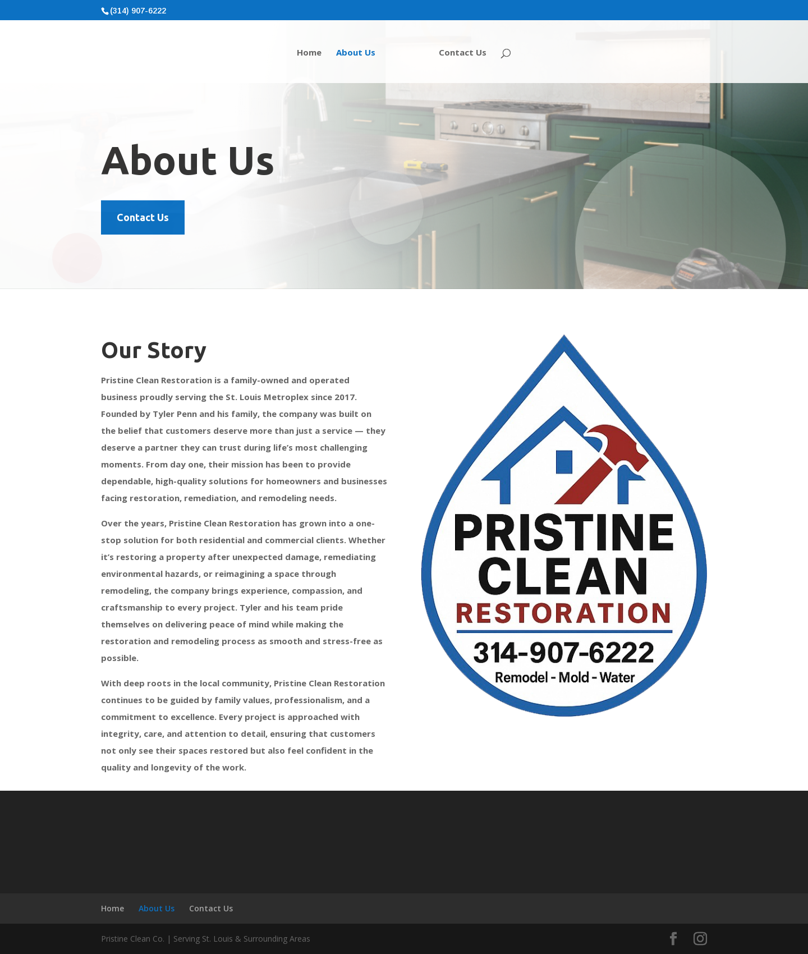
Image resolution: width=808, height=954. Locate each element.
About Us (355, 53)
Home (309, 53)
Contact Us (462, 53)
